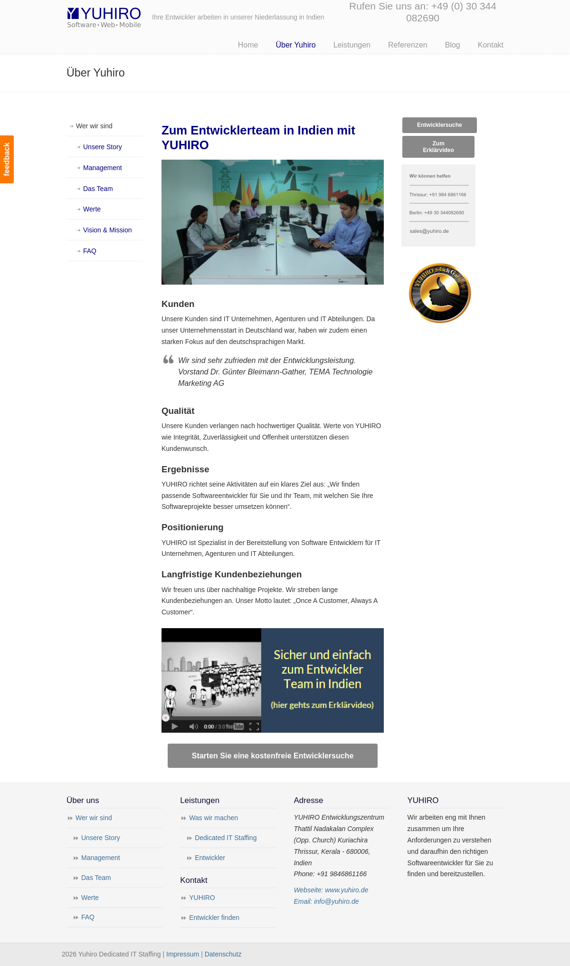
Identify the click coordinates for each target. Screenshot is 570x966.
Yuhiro (133, 16)
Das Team (98, 188)
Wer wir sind (94, 126)
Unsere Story (102, 147)
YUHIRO (202, 897)
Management (102, 168)
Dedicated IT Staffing (225, 838)
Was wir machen (213, 818)
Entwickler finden (214, 917)
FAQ (89, 251)
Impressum (182, 954)
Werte (92, 209)
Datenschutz (223, 954)
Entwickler (210, 857)
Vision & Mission (107, 230)
